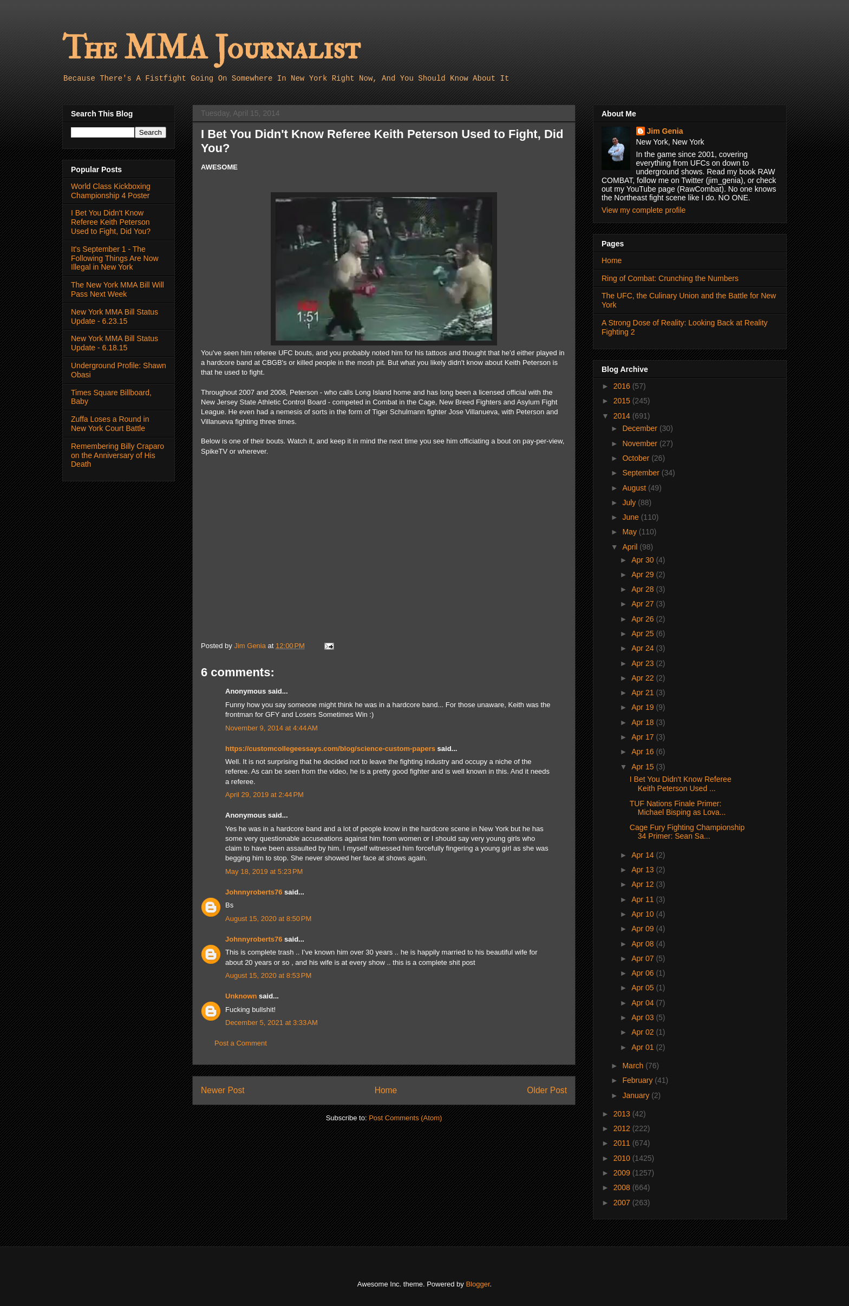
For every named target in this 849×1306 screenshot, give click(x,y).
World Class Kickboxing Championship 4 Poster (111, 191)
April (630, 547)
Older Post (547, 1090)
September (641, 472)
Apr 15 (643, 766)
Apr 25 (643, 633)
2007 (622, 1202)
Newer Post (223, 1090)
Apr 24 (643, 648)
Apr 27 (643, 603)
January (636, 1095)
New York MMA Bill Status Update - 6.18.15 (114, 343)
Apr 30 (643, 560)
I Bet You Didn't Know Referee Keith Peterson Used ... (681, 784)
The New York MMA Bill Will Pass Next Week (117, 289)
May (630, 531)
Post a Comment (240, 1043)
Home (386, 1090)
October (636, 458)
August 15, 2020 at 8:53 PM (268, 975)
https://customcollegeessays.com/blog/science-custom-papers (330, 749)
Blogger (477, 1284)
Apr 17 (643, 737)
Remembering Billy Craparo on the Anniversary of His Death (117, 455)
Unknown (241, 996)
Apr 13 (643, 869)
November (640, 443)
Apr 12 (643, 884)
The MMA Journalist (211, 48)
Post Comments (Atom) (405, 1118)
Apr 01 (643, 1047)
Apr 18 (643, 722)
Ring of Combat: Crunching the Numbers (670, 278)
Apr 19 (643, 707)
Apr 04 (643, 1002)
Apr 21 (643, 692)
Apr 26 (643, 619)
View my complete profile (643, 210)
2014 (622, 416)
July (630, 502)
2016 (622, 386)
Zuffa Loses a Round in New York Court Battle (110, 424)
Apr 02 (643, 1032)
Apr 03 (643, 1017)
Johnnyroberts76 (253, 892)
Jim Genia (665, 131)
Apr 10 (643, 914)
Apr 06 (643, 973)
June (631, 517)
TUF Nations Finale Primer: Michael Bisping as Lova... (678, 808)
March (633, 1065)
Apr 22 (643, 678)
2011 (622, 1143)
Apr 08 (643, 943)
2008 (622, 1187)
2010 (622, 1158)
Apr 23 (643, 663)
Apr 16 (643, 751)
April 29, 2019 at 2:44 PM (264, 795)
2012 (622, 1128)
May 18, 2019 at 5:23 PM (264, 871)
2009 (622, 1172)
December (640, 428)
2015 (622, 400)
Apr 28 (643, 589)
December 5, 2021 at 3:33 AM (271, 1022)
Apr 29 (643, 574)
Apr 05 (643, 987)
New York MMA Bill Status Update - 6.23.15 (114, 316)
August (635, 488)
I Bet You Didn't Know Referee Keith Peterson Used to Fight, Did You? (111, 222)
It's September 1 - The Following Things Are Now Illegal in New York (115, 258)
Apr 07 (643, 958)
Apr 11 (643, 899)
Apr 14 (643, 855)
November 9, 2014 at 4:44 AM (271, 728)
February (638, 1080)
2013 (622, 1113)
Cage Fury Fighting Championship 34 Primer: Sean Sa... (687, 832)
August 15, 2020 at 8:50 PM (268, 919)
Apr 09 (643, 928)
